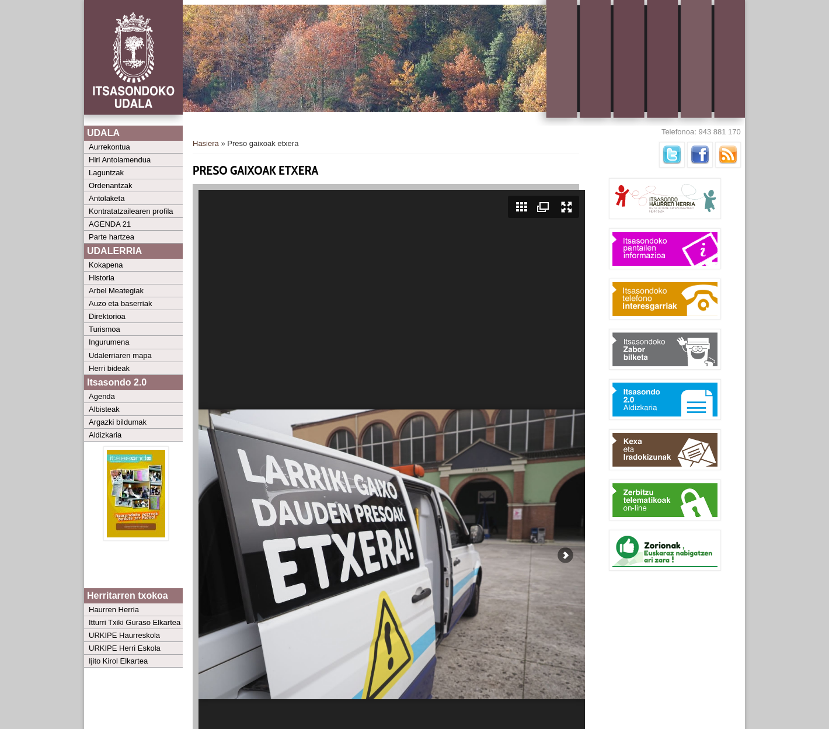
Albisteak (104, 409)
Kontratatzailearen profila (131, 211)
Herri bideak (109, 368)
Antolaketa (106, 198)
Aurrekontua (109, 147)
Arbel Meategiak (116, 290)
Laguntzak (106, 172)
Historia (101, 277)
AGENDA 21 (110, 224)
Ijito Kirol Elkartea (118, 661)
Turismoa (104, 329)
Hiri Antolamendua (120, 159)
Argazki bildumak (118, 422)
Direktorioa (107, 316)
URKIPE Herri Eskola (125, 648)
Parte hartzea (111, 236)
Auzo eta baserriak (120, 303)
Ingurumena (109, 342)
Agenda (102, 396)
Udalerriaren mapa (120, 355)
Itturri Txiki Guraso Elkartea (134, 622)
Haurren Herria (114, 609)
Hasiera (206, 143)
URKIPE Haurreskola (124, 635)
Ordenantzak (110, 185)
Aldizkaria (105, 435)
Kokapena (106, 265)
